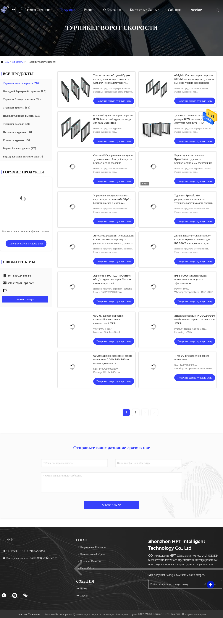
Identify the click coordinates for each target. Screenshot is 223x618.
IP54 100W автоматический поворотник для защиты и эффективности (190, 279)
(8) (17, 132)
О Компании (112, 10)
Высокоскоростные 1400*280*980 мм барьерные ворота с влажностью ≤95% (194, 319)
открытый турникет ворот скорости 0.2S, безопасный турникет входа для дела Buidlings (113, 119)
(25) (24, 91)
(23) (21, 115)
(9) (16, 140)
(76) (22, 99)
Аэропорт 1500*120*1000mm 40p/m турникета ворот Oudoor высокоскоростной (112, 279)
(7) (23, 156)
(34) (16, 107)
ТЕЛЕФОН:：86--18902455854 (24, 551)
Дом (7, 61)
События (174, 10)
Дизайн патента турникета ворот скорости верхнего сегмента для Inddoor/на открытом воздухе (192, 239)
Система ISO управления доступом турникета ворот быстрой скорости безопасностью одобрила (113, 159)
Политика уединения (28, 614)
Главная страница (37, 10)
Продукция (67, 10)
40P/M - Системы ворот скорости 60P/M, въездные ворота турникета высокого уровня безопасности (194, 79)
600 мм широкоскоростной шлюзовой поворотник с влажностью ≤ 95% (108, 319)
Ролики (89, 10)
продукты (17, 61)
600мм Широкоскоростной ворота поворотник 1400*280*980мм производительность (112, 359)
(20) (16, 124)
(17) (19, 148)
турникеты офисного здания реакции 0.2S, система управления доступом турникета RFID (193, 119)
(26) (21, 83)
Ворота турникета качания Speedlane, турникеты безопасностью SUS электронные (193, 159)
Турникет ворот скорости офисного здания (25, 231)
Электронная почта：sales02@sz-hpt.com (30, 558)
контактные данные (144, 10)
